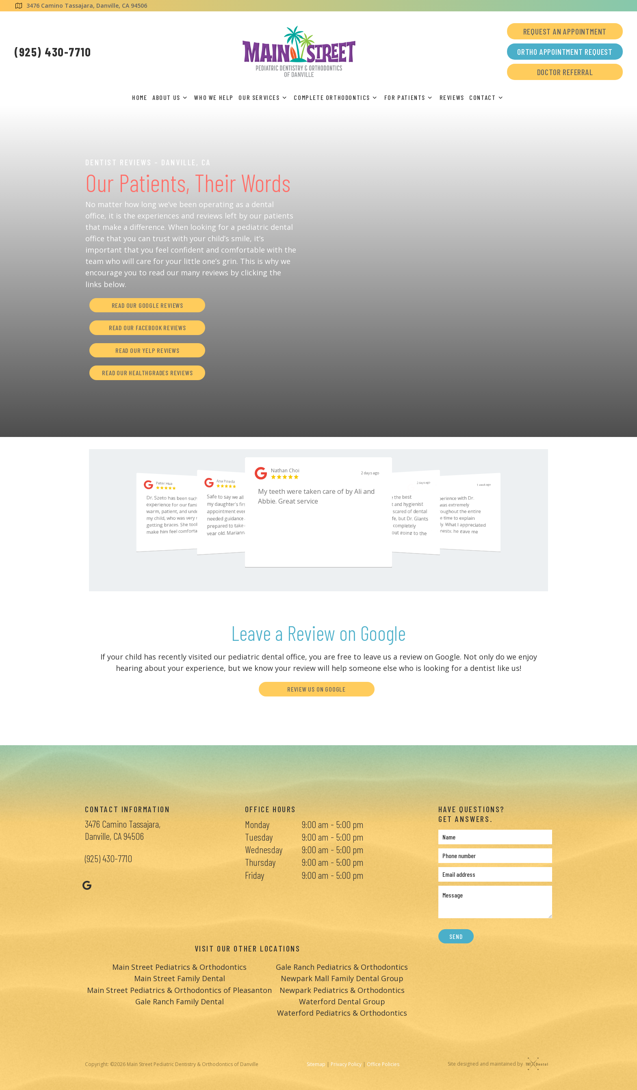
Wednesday (263, 849)
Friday (254, 875)
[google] (87, 885)
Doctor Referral (565, 72)
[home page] (299, 51)
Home (139, 97)
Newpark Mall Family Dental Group (342, 978)
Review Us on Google (316, 689)
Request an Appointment (565, 31)
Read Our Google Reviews (147, 305)
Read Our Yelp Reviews (147, 350)
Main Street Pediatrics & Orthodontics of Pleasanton (179, 990)
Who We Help (214, 97)
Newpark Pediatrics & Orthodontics (342, 990)
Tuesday (259, 837)
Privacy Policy (346, 1064)
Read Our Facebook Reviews (147, 327)
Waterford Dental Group (342, 1001)
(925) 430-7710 (52, 51)
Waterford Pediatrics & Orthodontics (342, 1013)
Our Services (263, 97)
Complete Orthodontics (336, 97)
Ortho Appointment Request (565, 51)
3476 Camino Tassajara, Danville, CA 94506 (80, 5)
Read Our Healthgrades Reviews (147, 372)
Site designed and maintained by (496, 1063)
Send (455, 936)
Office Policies (383, 1064)
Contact (487, 97)
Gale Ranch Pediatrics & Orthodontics (342, 967)
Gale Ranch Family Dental (179, 1001)
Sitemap (316, 1064)
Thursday (260, 862)
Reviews (452, 97)
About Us (170, 97)
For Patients (409, 97)
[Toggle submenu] (184, 97)
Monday (257, 824)
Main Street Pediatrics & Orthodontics (179, 967)
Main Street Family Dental (179, 978)
